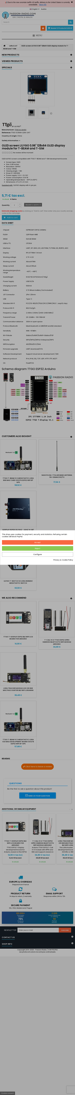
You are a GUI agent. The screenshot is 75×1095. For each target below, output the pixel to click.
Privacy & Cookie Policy (63, 560)
